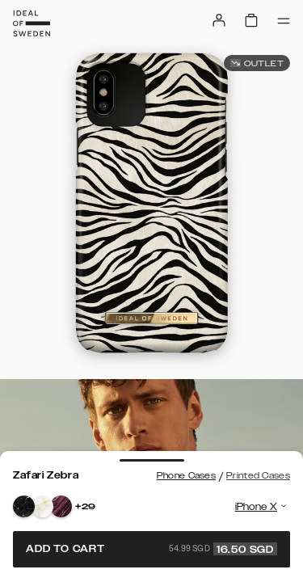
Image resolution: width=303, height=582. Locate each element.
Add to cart (151, 548)
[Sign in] (219, 20)
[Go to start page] (31, 23)
